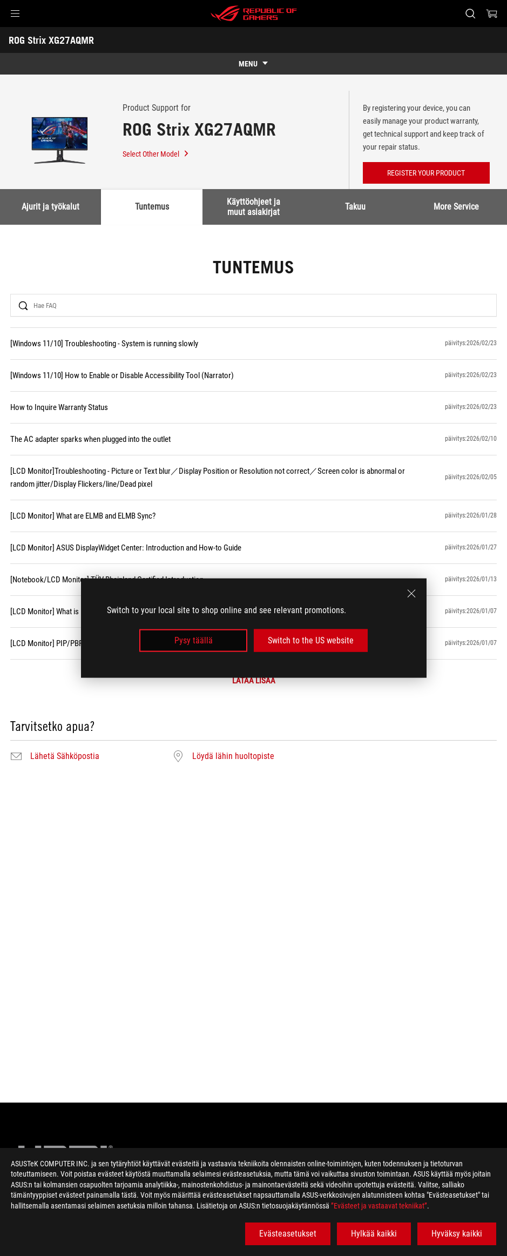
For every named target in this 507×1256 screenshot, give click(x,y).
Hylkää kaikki (374, 1233)
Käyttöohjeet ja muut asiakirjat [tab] (254, 207)
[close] (411, 593)
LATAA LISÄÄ (253, 681)
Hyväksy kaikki (456, 1233)
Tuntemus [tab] (153, 207)
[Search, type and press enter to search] (470, 13)
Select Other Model (156, 154)
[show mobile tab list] (253, 64)
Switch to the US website (311, 640)
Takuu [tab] (355, 207)
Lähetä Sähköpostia (64, 756)
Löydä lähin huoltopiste (233, 756)
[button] (15, 13)
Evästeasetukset (287, 1233)
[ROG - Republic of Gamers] (254, 13)
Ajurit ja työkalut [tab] (51, 207)
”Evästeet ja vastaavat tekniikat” (379, 1205)
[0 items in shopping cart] (491, 13)
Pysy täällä (193, 640)
